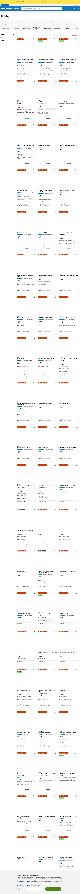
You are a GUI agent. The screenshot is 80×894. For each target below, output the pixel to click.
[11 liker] (76, 383)
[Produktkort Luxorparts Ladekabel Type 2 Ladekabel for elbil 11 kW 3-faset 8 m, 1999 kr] (26, 473)
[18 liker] (76, 427)
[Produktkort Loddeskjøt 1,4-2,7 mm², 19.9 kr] (26, 559)
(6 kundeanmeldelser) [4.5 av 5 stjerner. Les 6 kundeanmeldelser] (49, 404)
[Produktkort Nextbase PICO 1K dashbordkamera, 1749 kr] (26, 804)
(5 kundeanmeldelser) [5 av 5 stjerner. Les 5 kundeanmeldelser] (28, 488)
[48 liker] (55, 796)
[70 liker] (34, 551)
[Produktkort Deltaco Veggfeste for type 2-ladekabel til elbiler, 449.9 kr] (47, 677)
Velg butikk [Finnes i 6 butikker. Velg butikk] (48, 248)
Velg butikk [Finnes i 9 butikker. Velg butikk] (48, 705)
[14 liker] (76, 212)
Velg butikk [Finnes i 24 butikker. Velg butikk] (27, 74)
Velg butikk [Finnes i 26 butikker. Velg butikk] (69, 746)
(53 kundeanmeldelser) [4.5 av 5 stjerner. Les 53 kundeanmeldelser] (28, 615)
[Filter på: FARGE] (7, 34)
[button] (8, 18)
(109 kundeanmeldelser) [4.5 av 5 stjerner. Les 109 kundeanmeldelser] (28, 278)
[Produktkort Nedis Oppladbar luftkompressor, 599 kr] (26, 178)
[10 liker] (55, 297)
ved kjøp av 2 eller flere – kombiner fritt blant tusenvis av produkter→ (38, 2)
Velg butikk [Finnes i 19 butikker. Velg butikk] (27, 205)
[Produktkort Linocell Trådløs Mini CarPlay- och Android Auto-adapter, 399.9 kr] (68, 47)
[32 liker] (76, 125)
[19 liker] (34, 39)
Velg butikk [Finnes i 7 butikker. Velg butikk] (48, 74)
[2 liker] (76, 631)
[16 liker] (34, 510)
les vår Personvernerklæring (34, 885)
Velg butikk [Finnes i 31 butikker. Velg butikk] (27, 331)
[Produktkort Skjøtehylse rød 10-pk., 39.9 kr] (47, 435)
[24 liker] (76, 81)
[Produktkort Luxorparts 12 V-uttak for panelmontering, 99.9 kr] (68, 639)
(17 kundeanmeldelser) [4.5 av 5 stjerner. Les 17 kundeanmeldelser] (70, 147)
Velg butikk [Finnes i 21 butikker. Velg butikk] (27, 375)
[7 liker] (34, 383)
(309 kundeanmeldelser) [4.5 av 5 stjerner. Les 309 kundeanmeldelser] (49, 488)
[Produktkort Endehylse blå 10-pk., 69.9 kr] (47, 220)
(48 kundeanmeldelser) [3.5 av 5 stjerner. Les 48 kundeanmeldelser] (28, 360)
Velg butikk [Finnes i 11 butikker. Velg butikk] (69, 74)
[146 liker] (75, 297)
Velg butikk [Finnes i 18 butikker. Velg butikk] (69, 118)
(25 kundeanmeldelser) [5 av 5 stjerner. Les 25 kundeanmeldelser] (70, 653)
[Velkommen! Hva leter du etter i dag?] (42, 8)
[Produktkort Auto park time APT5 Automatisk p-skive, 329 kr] (26, 677)
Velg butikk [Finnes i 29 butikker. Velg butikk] (27, 118)
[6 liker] (55, 81)
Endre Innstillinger (19, 889)
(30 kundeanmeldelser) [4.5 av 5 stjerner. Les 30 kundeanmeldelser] (70, 572)
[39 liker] (34, 212)
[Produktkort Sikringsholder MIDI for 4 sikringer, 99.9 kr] (68, 435)
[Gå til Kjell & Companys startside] (7, 8)
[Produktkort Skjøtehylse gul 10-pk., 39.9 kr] (68, 391)
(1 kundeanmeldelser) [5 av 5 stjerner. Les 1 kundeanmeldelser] (49, 62)
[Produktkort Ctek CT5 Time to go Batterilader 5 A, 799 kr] (26, 518)
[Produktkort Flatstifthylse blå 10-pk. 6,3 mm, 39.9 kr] (26, 639)
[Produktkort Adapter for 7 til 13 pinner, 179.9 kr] (47, 133)
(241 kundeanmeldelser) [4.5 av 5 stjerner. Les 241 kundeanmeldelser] (70, 734)
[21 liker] (34, 593)
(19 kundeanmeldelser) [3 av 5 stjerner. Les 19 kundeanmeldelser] (70, 531)
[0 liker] (55, 39)
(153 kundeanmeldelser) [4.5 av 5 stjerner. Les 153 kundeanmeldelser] (70, 362)
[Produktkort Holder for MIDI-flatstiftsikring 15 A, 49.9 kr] (47, 804)
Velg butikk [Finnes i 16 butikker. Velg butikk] (69, 290)
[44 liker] (55, 170)
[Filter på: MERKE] (7, 40)
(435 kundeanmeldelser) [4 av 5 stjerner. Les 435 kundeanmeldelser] (70, 235)
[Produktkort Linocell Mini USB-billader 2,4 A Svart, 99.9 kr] (26, 435)
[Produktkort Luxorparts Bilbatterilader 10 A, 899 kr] (68, 677)
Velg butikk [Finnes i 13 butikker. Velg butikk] (48, 830)
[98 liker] (55, 712)
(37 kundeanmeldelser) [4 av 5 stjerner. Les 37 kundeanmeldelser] (70, 277)
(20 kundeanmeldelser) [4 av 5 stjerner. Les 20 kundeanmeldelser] (49, 859)
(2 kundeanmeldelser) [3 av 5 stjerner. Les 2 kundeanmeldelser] (28, 148)
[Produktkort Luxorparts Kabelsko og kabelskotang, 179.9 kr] (47, 720)
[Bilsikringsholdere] (47, 25)
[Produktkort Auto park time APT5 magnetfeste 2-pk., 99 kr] (47, 601)
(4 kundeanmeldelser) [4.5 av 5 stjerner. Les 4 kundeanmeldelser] (70, 449)
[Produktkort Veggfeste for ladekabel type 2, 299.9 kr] (47, 305)
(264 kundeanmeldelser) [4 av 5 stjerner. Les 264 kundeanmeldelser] (28, 62)
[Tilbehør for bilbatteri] (67, 25)
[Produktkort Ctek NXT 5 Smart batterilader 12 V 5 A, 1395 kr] (68, 804)
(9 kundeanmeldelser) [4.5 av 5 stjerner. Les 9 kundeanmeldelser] (70, 192)
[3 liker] (55, 551)
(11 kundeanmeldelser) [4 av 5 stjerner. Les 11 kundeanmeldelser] (49, 147)
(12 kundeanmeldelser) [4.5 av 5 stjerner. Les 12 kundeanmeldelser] (70, 62)
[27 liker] (34, 81)
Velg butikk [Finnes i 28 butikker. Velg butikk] (69, 502)
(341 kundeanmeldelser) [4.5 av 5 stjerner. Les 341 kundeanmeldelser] (28, 449)
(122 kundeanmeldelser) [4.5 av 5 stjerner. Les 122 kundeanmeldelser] (28, 192)
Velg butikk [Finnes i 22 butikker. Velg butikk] (69, 205)
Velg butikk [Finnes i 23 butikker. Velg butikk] (48, 163)
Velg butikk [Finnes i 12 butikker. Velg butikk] (48, 205)
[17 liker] (34, 170)
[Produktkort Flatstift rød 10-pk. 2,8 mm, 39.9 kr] (26, 720)
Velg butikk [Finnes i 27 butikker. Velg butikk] (27, 290)
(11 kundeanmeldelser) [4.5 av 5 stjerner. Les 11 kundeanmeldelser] (49, 449)
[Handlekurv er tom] (78, 8)
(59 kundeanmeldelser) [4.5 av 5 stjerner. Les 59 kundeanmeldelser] (49, 319)
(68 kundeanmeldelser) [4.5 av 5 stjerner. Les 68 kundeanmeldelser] (70, 103)
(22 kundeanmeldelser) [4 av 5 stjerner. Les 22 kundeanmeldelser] (28, 777)
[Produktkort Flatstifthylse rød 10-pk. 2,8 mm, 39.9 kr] (68, 473)
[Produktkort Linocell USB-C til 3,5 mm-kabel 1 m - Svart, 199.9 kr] (26, 305)
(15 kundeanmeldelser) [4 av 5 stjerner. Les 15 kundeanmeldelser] (49, 277)
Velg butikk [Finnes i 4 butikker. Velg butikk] (27, 163)
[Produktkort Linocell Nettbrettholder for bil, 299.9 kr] (26, 346)
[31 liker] (55, 465)
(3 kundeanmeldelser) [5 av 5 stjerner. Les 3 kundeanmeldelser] (28, 234)
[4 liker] (55, 669)
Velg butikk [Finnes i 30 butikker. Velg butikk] (69, 248)
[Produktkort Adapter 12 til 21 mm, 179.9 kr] (68, 89)
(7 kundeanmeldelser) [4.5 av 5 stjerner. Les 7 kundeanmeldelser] (49, 103)
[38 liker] (76, 465)
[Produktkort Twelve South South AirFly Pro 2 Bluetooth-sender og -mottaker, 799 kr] (26, 133)
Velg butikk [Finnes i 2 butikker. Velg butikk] (27, 624)
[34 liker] (55, 427)
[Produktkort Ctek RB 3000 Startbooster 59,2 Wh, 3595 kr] (68, 761)
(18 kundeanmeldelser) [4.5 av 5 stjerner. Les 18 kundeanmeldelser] (70, 615)
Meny (16, 8)
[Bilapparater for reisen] (36, 25)
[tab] (5, 5)
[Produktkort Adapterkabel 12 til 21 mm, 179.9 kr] (26, 601)
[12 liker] (34, 338)
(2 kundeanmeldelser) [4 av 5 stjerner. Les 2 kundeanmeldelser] (28, 572)
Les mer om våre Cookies (22, 885)
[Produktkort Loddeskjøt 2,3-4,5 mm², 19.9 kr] (26, 845)
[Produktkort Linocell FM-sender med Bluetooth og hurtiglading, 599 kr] (68, 220)
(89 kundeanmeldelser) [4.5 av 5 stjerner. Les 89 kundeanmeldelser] (49, 193)
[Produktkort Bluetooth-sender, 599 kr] (68, 518)
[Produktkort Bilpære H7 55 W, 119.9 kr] (68, 601)
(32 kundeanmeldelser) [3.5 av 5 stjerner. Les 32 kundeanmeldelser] (49, 734)
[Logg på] (68, 8)
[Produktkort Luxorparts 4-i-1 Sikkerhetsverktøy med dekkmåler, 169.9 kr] (47, 178)
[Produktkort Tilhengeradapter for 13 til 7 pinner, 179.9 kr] (68, 559)
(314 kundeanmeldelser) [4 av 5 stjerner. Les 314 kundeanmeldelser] (28, 105)
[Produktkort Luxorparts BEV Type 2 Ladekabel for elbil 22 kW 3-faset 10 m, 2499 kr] (68, 346)
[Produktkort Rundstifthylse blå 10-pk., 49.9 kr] (47, 518)
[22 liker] (55, 753)
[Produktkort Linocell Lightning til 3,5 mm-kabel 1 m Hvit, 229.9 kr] (68, 720)
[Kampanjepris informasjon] (25, 65)
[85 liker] (76, 510)
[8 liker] (55, 125)
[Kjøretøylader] (57, 25)
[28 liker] (76, 170)
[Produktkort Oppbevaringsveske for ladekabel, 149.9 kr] (47, 346)
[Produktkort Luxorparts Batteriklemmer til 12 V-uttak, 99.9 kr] (47, 845)
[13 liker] (55, 383)
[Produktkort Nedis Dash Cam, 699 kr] (47, 89)
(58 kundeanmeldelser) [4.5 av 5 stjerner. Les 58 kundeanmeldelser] (49, 360)
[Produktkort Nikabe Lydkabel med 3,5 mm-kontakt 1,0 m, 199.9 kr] (47, 761)
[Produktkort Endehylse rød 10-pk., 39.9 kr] (26, 220)
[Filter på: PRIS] (7, 37)
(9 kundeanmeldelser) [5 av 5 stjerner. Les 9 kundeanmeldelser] (49, 653)
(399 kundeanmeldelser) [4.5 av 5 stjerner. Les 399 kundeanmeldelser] (70, 319)
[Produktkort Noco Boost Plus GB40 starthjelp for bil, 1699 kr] (68, 305)
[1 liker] (76, 39)
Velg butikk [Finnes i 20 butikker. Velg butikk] (48, 420)
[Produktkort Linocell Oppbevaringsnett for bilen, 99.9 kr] (47, 263)
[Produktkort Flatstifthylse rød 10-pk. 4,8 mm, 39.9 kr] (68, 178)
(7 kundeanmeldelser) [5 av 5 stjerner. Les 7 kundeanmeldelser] (28, 691)
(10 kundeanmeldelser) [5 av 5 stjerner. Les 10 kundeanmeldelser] (49, 818)
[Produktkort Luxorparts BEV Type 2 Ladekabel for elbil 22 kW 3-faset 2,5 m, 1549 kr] (26, 391)
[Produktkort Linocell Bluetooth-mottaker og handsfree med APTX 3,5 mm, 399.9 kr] (47, 473)
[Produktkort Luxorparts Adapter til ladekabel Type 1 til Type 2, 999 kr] (47, 639)
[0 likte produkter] (75, 8)
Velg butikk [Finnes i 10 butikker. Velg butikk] (69, 375)
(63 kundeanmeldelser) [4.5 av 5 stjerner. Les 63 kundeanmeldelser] (49, 775)
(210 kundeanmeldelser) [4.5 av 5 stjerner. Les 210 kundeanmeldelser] (28, 319)
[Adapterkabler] (16, 25)
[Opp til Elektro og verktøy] (5, 25)
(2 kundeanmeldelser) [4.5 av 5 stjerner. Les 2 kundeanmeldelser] (70, 404)
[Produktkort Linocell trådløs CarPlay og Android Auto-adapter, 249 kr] (26, 47)
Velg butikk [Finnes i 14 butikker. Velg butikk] (27, 543)
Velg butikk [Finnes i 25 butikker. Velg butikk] (27, 248)
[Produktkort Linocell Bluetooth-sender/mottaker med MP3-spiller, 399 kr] (68, 845)
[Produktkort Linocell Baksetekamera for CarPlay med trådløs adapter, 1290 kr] (47, 47)
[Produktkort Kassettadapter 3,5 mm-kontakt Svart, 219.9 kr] (68, 263)
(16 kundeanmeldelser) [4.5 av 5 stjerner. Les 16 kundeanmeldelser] (70, 691)
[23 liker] (76, 255)
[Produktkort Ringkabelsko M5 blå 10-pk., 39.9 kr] (47, 391)
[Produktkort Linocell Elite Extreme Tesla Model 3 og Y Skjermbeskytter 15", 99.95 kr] (47, 559)
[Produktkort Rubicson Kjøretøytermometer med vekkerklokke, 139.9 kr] (26, 761)
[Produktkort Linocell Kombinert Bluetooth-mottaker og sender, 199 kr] (26, 89)
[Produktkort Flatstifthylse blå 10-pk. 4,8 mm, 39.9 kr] (68, 133)
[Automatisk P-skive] (26, 25)
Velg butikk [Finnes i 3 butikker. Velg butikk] (69, 543)
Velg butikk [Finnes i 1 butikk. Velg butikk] (47, 586)
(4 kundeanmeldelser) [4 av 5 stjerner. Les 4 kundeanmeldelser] (49, 234)
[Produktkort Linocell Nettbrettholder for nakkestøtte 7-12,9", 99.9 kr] (26, 263)
